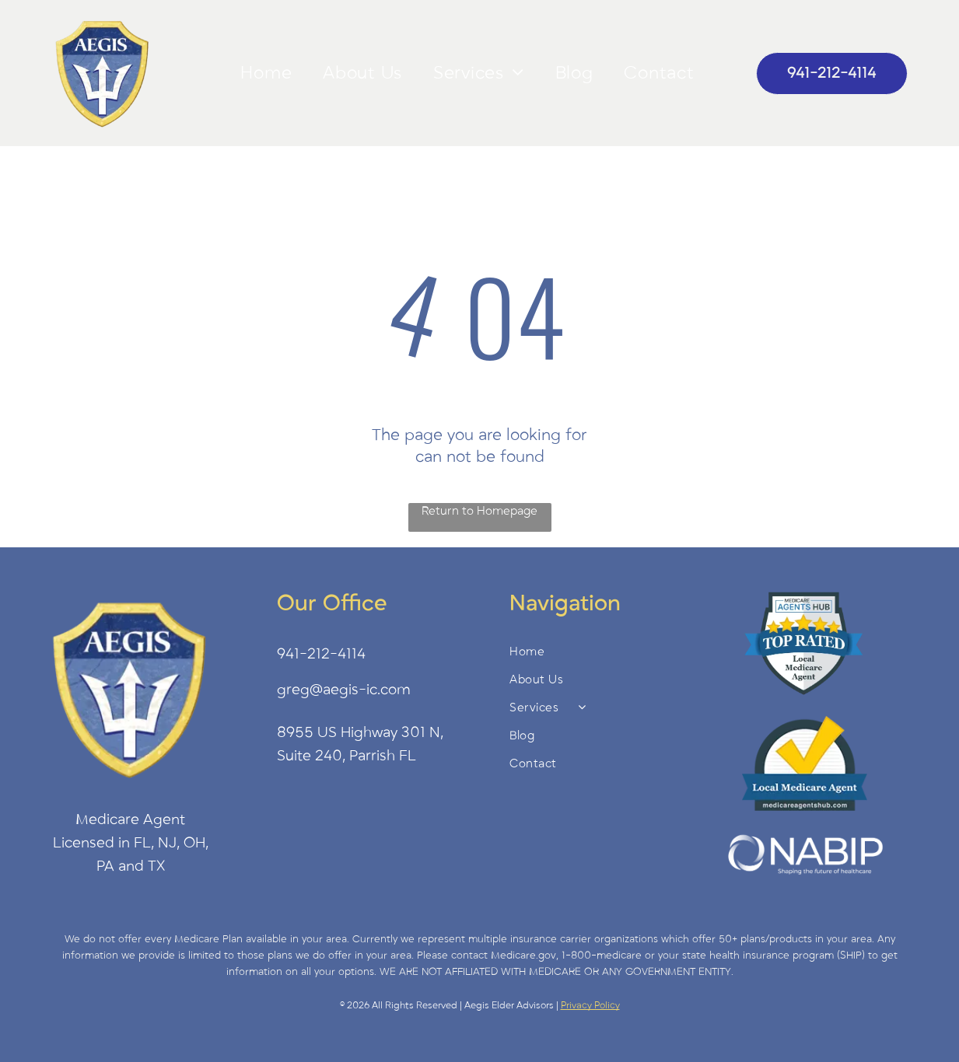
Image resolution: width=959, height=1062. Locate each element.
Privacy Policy (590, 1005)
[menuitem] (266, 73)
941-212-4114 (321, 653)
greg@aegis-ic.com (344, 689)
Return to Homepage (479, 511)
